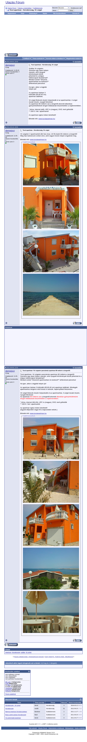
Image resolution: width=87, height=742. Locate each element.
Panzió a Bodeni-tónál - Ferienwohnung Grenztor (29, 656)
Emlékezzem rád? (75, 8)
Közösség (33, 13)
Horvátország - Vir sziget (12, 705)
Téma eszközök (38, 58)
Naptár (45, 13)
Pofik (6, 683)
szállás (23, 652)
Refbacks (8, 691)
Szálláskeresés (38, 8)
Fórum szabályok (10, 694)
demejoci (10, 65)
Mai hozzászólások (59, 13)
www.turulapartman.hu (47, 119)
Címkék (7, 649)
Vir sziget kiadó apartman (13, 718)
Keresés (76, 13)
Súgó (22, 13)
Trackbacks (8, 688)
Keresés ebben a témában (54, 58)
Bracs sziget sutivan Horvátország (15, 714)
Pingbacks (8, 689)
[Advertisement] (45, 34)
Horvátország (16, 652)
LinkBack (26, 58)
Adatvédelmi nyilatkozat (56, 728)
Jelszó (54, 10)
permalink (78, 61)
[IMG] (9, 685)
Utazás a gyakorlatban (25, 8)
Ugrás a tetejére (80, 728)
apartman (8, 652)
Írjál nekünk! (33, 728)
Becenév (55, 8)
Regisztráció (12, 13)
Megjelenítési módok (73, 58)
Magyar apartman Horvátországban (16, 711)
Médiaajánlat (69, 728)
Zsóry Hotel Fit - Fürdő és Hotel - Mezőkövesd (59, 656)
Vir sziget (28, 652)
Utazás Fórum (15, 2)
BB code (8, 682)
